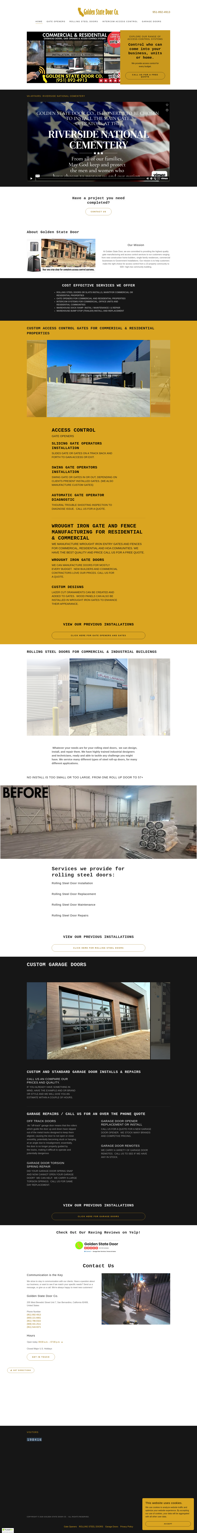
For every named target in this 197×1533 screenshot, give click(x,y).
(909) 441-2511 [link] (34, 1324)
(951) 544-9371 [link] (34, 1327)
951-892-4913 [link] (161, 12)
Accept (168, 1524)
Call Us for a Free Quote (145, 76)
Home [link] (39, 21)
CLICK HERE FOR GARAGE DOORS (98, 1216)
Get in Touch (41, 1357)
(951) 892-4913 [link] (34, 1315)
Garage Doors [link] (151, 21)
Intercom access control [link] (120, 21)
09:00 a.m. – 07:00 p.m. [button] (49, 1342)
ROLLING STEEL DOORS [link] (83, 21)
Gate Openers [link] (56, 21)
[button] (61, 1342)
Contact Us (98, 212)
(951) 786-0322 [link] (34, 1321)
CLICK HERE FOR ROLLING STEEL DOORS (98, 948)
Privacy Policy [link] (126, 1527)
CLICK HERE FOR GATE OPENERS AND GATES (98, 635)
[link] (98, 12)
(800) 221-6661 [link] (34, 1318)
